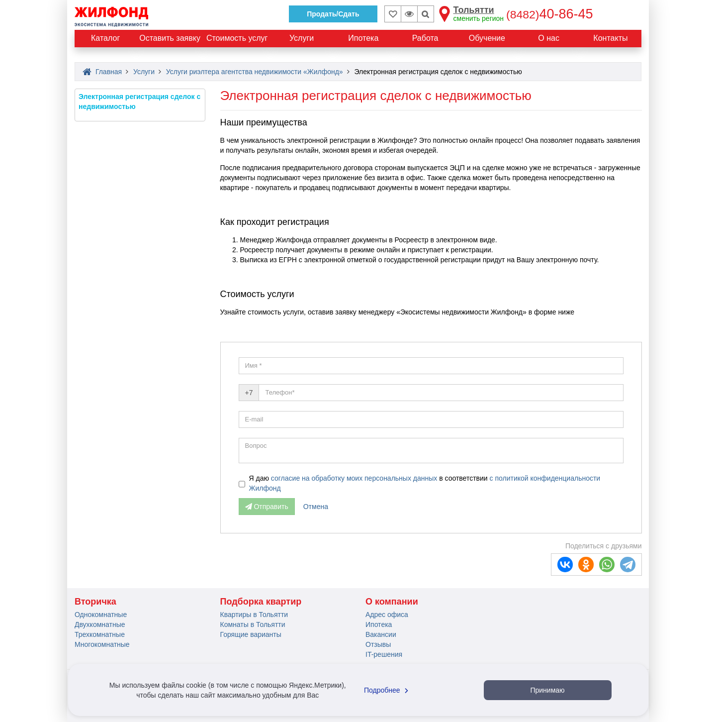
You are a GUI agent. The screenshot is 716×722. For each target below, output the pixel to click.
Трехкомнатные (100, 634)
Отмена (315, 507)
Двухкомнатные (100, 624)
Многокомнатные (102, 644)
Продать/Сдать (333, 14)
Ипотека (378, 624)
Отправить (266, 507)
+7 (249, 393)
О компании (391, 602)
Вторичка (95, 602)
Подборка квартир (261, 602)
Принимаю (547, 690)
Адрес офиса (386, 615)
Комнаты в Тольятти (252, 624)
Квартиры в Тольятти (254, 615)
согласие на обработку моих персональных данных (355, 478)
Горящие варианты (250, 634)
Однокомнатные (101, 615)
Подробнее (387, 690)
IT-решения (383, 654)
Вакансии (380, 634)
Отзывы (378, 644)
